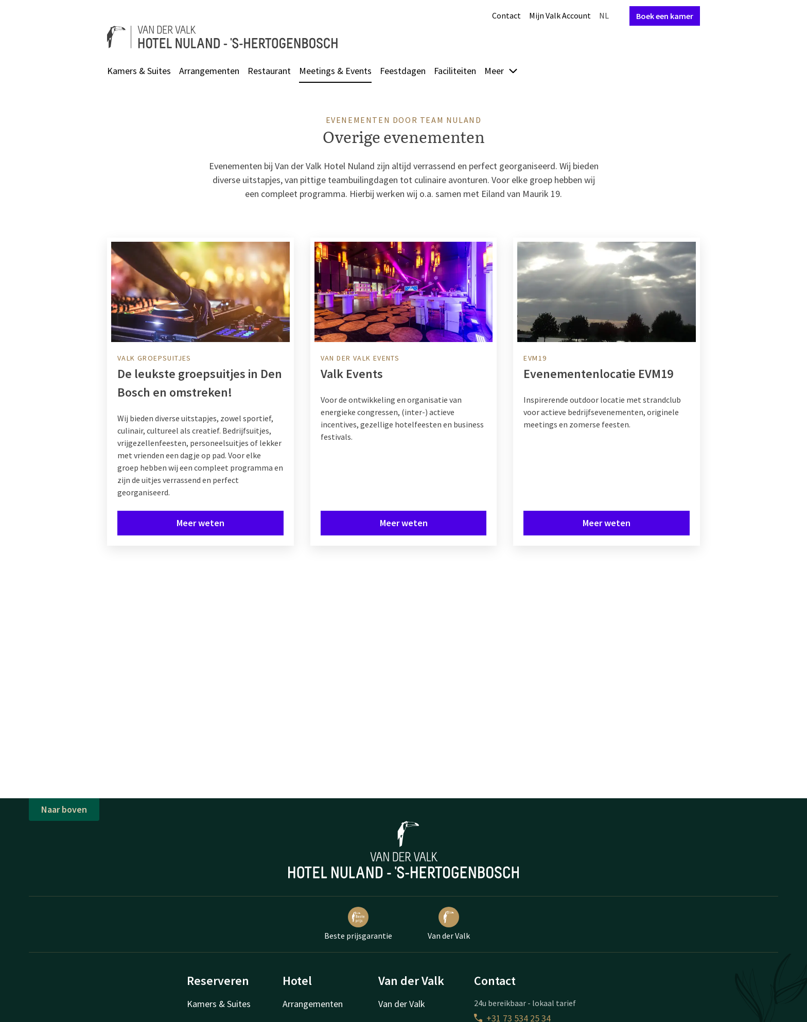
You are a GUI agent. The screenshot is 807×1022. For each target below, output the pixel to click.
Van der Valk (449, 924)
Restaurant (269, 71)
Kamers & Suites (139, 71)
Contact (506, 15)
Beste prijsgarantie (358, 924)
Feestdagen (403, 71)
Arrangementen (209, 71)
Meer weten (200, 523)
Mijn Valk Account (560, 15)
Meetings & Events (335, 71)
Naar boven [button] (64, 809)
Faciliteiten (455, 71)
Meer (501, 71)
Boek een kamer (664, 16)
